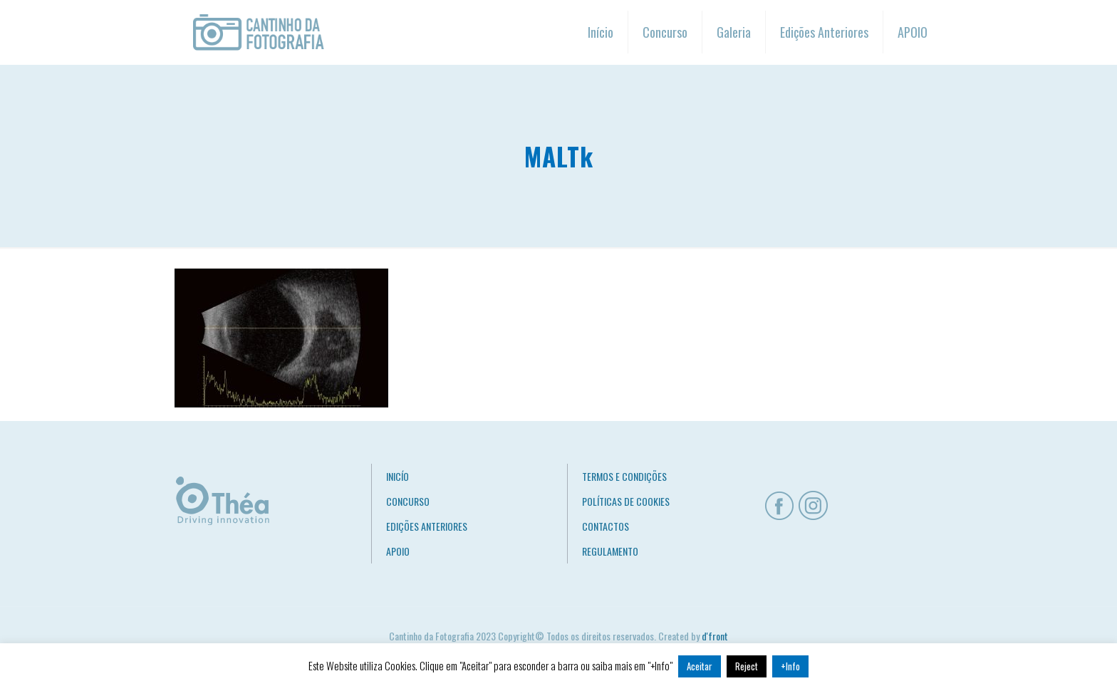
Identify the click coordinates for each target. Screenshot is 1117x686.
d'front (715, 635)
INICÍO (397, 476)
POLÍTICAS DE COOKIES (626, 501)
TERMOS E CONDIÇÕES (624, 476)
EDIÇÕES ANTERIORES (426, 526)
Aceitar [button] (699, 666)
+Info (790, 666)
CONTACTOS (605, 526)
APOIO (398, 551)
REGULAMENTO (610, 551)
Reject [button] (746, 666)
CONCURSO (408, 501)
